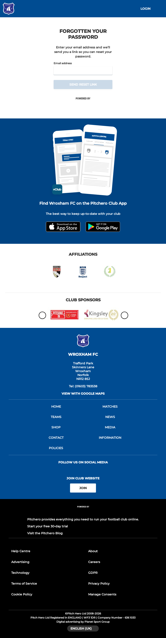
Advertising (20, 562)
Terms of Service (24, 583)
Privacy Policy (99, 583)
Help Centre (20, 551)
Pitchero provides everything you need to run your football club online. (83, 519)
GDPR (92, 573)
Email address (63, 63)
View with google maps (83, 393)
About (93, 551)
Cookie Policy (21, 594)
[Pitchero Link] (83, 512)
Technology (20, 573)
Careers (94, 562)
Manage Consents (102, 594)
